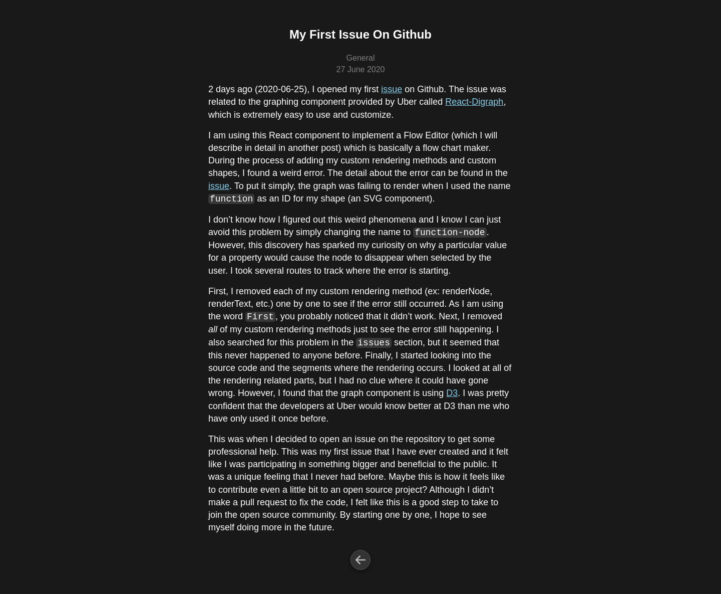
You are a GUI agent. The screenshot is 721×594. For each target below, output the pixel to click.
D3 (452, 393)
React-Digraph (474, 102)
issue (391, 89)
